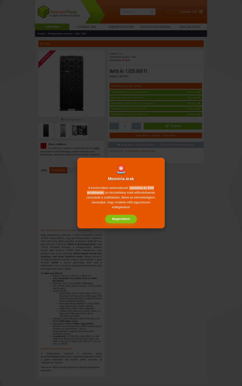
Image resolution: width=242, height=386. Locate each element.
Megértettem (121, 219)
